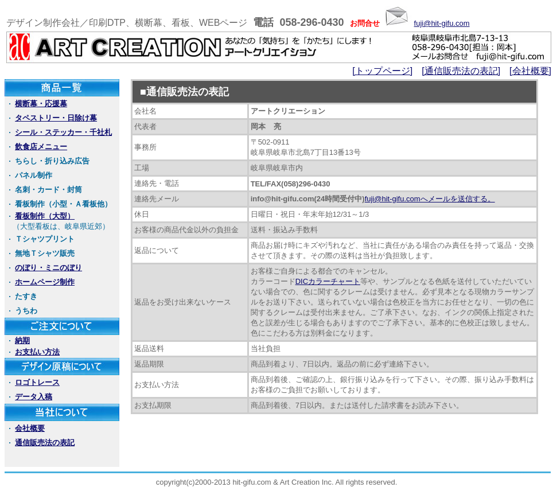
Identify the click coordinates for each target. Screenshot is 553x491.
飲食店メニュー (41, 146)
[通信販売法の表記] (461, 71)
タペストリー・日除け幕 (56, 118)
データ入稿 (33, 396)
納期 (22, 340)
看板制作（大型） (45, 216)
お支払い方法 (37, 352)
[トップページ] (382, 71)
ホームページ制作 (45, 282)
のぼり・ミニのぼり (48, 267)
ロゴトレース (37, 382)
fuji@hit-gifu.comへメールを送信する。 (430, 198)
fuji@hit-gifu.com (442, 23)
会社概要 (30, 428)
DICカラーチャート (327, 281)
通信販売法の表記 (45, 442)
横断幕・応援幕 (41, 103)
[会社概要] (530, 71)
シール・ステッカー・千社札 (63, 132)
